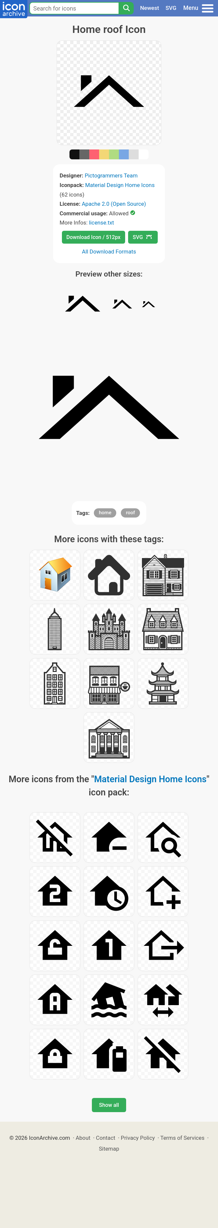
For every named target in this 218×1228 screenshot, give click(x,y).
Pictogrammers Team (111, 175)
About (83, 1138)
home (105, 513)
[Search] (126, 8)
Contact (105, 1138)
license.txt (101, 222)
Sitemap (109, 1148)
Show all (109, 1105)
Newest (149, 8)
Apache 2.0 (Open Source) (114, 203)
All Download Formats (109, 251)
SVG (171, 8)
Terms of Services (182, 1138)
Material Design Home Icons (120, 185)
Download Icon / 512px (94, 237)
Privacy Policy (138, 1138)
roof (130, 513)
